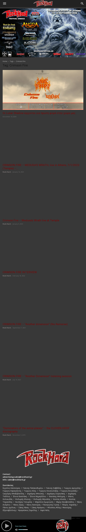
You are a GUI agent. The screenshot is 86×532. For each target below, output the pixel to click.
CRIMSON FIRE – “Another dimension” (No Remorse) (35, 324)
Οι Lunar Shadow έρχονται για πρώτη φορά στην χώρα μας (39, 113)
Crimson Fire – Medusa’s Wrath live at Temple (31, 220)
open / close (75, 518)
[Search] (82, 3)
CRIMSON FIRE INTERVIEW (20, 272)
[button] (4, 3)
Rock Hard (7, 172)
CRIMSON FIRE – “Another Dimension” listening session (37, 376)
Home (5, 61)
